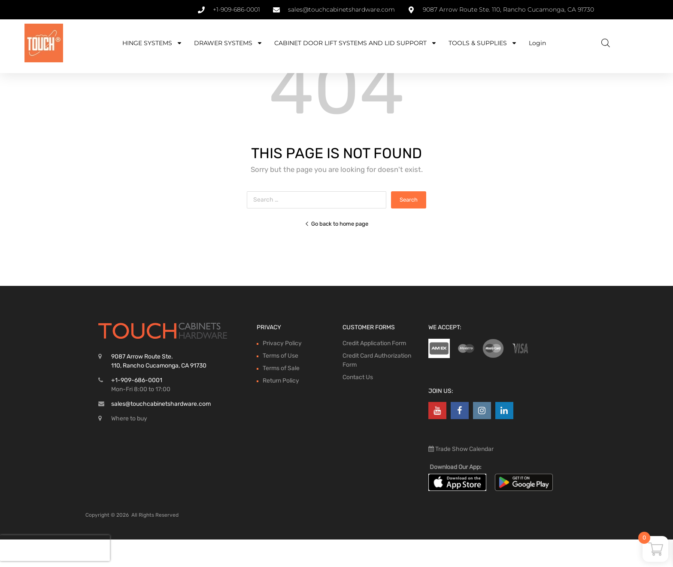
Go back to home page (336, 251)
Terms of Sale (281, 395)
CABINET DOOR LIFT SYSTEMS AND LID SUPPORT (355, 43)
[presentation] (55, 548)
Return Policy (281, 408)
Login (537, 43)
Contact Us (358, 404)
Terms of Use (280, 383)
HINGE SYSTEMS (152, 43)
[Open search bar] (605, 43)
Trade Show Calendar (464, 476)
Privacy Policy (282, 370)
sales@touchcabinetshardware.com (161, 431)
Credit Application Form (374, 370)
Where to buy (129, 446)
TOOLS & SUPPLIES (483, 43)
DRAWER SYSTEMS (228, 43)
